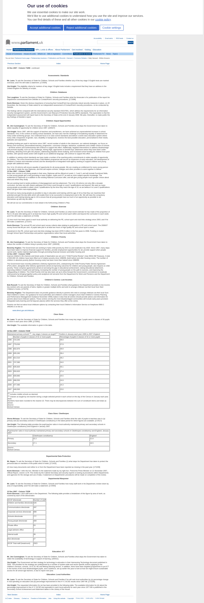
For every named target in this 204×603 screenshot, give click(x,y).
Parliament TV (98, 54)
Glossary (17, 598)
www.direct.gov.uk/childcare (23, 310)
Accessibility (98, 38)
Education (97, 50)
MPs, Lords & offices (44, 50)
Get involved (77, 50)
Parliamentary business (24, 50)
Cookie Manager (99, 598)
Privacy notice (80, 598)
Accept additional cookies (45, 27)
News (108, 54)
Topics (115, 54)
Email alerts (109, 38)
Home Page (104, 63)
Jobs (49, 598)
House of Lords (30, 54)
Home (9, 50)
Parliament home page (22, 58)
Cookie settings (111, 27)
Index (58, 63)
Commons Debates (80, 58)
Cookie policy (89, 598)
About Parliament (62, 50)
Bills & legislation (53, 54)
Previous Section (14, 63)
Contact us (129, 38)
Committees (67, 54)
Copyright (70, 598)
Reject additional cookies (81, 27)
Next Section (12, 595)
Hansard (69, 58)
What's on (41, 54)
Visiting (88, 50)
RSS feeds (119, 38)
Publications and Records (56, 58)
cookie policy (103, 19)
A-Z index (8, 598)
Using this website (59, 598)
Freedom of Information (38, 598)
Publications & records (82, 54)
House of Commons (14, 54)
